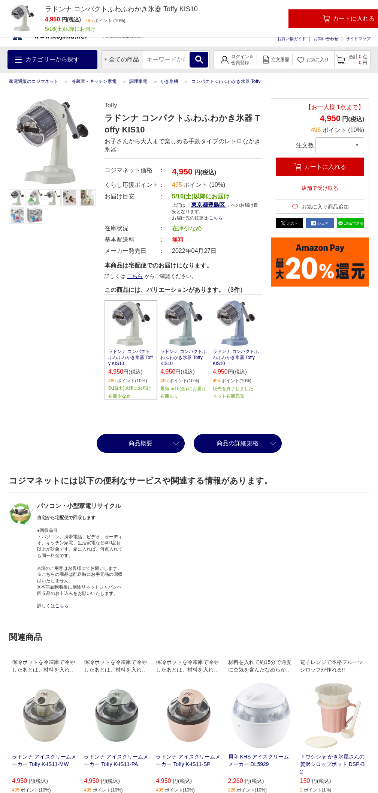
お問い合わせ (326, 38)
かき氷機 (169, 81)
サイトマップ (358, 38)
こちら (216, 218)
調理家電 (138, 81)
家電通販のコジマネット (33, 81)
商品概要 (140, 443)
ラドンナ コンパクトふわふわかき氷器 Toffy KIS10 (130, 357)
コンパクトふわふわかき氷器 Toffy (225, 81)
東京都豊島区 (208, 204)
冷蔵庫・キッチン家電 (94, 81)
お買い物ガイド (291, 38)
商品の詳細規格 (237, 443)
